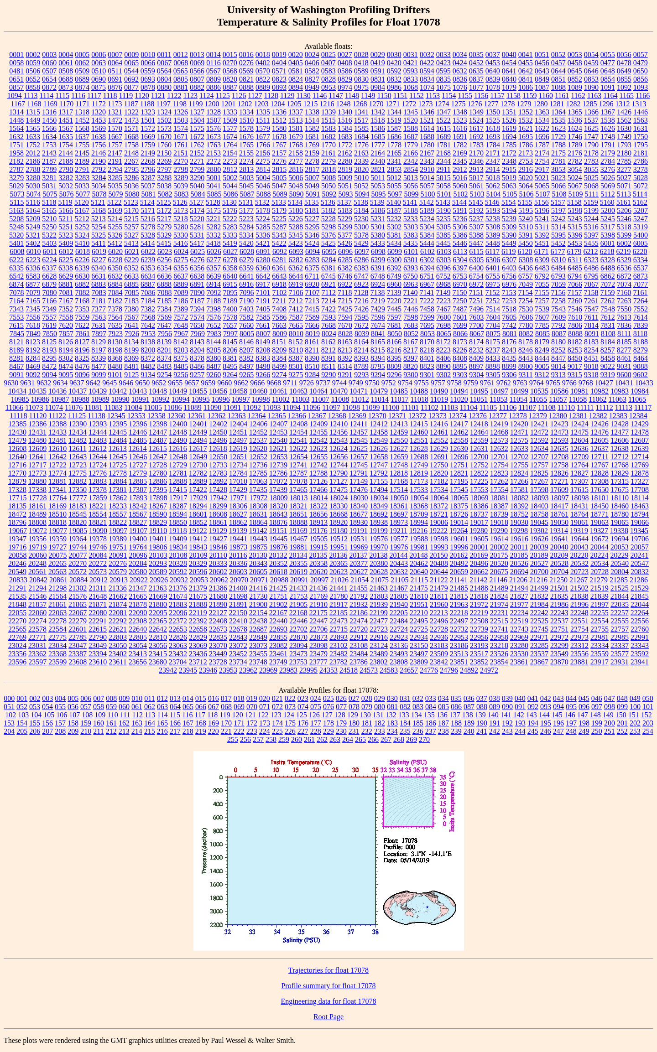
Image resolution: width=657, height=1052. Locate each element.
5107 (542, 194)
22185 (338, 613)
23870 (559, 662)
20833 (18, 580)
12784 (238, 473)
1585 (361, 128)
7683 (410, 325)
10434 (17, 391)
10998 (261, 399)
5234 (427, 219)
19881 (298, 547)
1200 (211, 104)
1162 (578, 95)
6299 (377, 260)
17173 (419, 481)
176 (302, 723)
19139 (238, 530)
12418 (479, 424)
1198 (179, 104)
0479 (640, 63)
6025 (197, 251)
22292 (118, 621)
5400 (640, 235)
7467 (443, 309)
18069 (479, 498)
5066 (558, 186)
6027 (230, 251)
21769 (318, 596)
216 (162, 731)
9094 (49, 374)
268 (398, 739)
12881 (57, 481)
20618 (278, 571)
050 (647, 698)
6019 (99, 251)
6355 (180, 268)
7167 (65, 301)
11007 (320, 399)
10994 (181, 399)
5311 (542, 227)
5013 (410, 177)
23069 (198, 645)
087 (469, 706)
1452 (82, 120)
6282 (295, 260)
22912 (358, 637)
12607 (640, 440)
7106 (296, 292)
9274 (279, 374)
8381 (230, 358)
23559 (599, 654)
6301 (410, 260)
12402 (218, 424)
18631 (258, 514)
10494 (459, 391)
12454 (298, 432)
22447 (318, 621)
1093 (640, 87)
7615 (16, 325)
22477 (379, 621)
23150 (419, 645)
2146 (98, 153)
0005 (82, 54)
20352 (278, 563)
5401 (16, 243)
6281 (279, 260)
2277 (295, 161)
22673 (218, 629)
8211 (312, 350)
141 (506, 715)
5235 (443, 219)
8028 (345, 333)
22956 (479, 637)
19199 (379, 530)
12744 (338, 465)
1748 (607, 136)
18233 (118, 506)
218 (187, 731)
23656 (138, 662)
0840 (509, 79)
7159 (607, 292)
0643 (542, 71)
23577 (619, 654)
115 (175, 715)
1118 (110, 95)
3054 (575, 169)
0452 (476, 63)
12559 (479, 440)
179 (341, 723)
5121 (98, 202)
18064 (439, 498)
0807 (197, 79)
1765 (246, 145)
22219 (479, 613)
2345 (460, 161)
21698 (238, 596)
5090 (296, 194)
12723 (77, 465)
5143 (443, 202)
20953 (199, 580)
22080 (98, 613)
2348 (509, 161)
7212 (295, 301)
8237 (492, 350)
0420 (394, 63)
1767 (279, 145)
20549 (17, 571)
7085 (132, 292)
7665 (295, 325)
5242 (558, 219)
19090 (98, 530)
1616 (460, 128)
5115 (17, 202)
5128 (213, 202)
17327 (640, 481)
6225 (65, 260)
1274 (441, 104)
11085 (153, 407)
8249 (542, 350)
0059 (33, 63)
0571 (279, 71)
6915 (230, 284)
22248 (579, 613)
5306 (460, 227)
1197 (163, 104)
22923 (399, 637)
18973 (399, 522)
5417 (197, 243)
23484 (358, 654)
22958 (499, 637)
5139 (377, 202)
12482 (77, 440)
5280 (180, 227)
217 (175, 731)
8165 (377, 342)
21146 (498, 580)
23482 (338, 654)
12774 (57, 473)
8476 (82, 366)
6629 (65, 276)
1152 (416, 95)
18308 (258, 506)
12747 (379, 465)
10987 (60, 399)
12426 (599, 424)
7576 (213, 317)
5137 (344, 202)
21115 (419, 580)
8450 (575, 358)
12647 (158, 457)
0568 (230, 71)
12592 (539, 440)
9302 (443, 374)
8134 (131, 342)
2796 (148, 169)
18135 (17, 506)
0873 (65, 87)
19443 (258, 539)
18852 (198, 522)
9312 (542, 374)
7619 (49, 325)
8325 (82, 358)
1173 (115, 104)
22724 (399, 629)
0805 (180, 79)
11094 (291, 407)
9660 (224, 383)
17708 (640, 489)
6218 (607, 251)
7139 (393, 292)
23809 (419, 662)
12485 (138, 440)
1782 (460, 145)
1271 (392, 104)
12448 (178, 432)
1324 (164, 112)
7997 (230, 333)
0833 (410, 79)
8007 (263, 333)
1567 (65, 128)
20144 (398, 555)
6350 (115, 268)
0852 (575, 79)
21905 (298, 604)
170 (226, 723)
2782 (575, 161)
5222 (230, 219)
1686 (394, 136)
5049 (312, 186)
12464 (479, 432)
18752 (519, 514)
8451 (591, 358)
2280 (345, 161)
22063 (57, 613)
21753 (298, 596)
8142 (180, 342)
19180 (338, 530)
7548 (607, 309)
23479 (318, 654)
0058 (16, 63)
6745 (328, 276)
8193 (49, 350)
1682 (328, 136)
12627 (399, 448)
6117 (492, 251)
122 (263, 715)
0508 (65, 71)
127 (327, 715)
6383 (361, 268)
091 (520, 706)
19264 (458, 530)
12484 (118, 440)
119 (224, 715)
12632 (499, 448)
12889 (198, 481)
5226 (295, 219)
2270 (180, 161)
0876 (115, 87)
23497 (419, 654)
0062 (82, 63)
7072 (607, 284)
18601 (198, 514)
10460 (258, 391)
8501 (295, 366)
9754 (405, 383)
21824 (499, 596)
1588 (410, 128)
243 (507, 731)
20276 (118, 563)
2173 (525, 153)
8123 (33, 342)
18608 (218, 514)
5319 (640, 227)
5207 (640, 210)
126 (314, 715)
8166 (394, 342)
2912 (460, 169)
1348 (460, 112)
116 (187, 715)
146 (569, 715)
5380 (377, 235)
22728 (439, 629)
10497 (499, 391)
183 (392, 723)
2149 (148, 153)
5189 (427, 210)
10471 (358, 391)
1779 (410, 145)
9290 (328, 374)
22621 (118, 629)
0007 (115, 54)
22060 (37, 613)
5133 (278, 202)
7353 (82, 309)
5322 (49, 235)
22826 (178, 637)
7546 (575, 309)
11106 (507, 407)
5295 (312, 227)
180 (354, 723)
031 (405, 698)
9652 (158, 383)
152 (646, 715)
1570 (115, 128)
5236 (460, 219)
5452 (558, 243)
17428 (218, 489)
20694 (519, 571)
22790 (98, 637)
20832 (640, 571)
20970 (239, 580)
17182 (439, 481)
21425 (278, 588)
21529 (640, 588)
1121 (158, 95)
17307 (579, 481)
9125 (131, 374)
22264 (640, 613)
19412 (198, 539)
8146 (246, 342)
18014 (319, 498)
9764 (536, 383)
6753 (460, 276)
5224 (263, 219)
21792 (358, 596)
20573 (98, 571)
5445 (443, 243)
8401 (427, 358)
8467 (16, 366)
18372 (439, 506)
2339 (361, 161)
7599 (427, 317)
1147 (335, 95)
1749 (624, 136)
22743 (519, 629)
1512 (279, 120)
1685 (377, 136)
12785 (258, 473)
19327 (599, 530)
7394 (197, 309)
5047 (279, 186)
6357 (213, 268)
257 (258, 739)
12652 (258, 457)
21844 (619, 596)
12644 (98, 457)
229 (328, 731)
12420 (519, 424)
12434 (77, 432)
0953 (328, 87)
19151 (278, 530)
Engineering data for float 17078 (328, 1001)
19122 (198, 530)
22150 (238, 613)
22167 (278, 613)
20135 (318, 555)
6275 (180, 260)
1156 (481, 95)
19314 (559, 530)
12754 (499, 465)
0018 (263, 54)
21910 (318, 604)
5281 (197, 227)
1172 (99, 104)
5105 (509, 194)
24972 (489, 670)
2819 (345, 169)
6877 (33, 284)
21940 (399, 604)
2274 (246, 161)
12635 (559, 448)
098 (609, 706)
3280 (33, 177)
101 (647, 706)
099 (622, 706)
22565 (17, 629)
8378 (197, 358)
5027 (624, 177)
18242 (138, 506)
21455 (358, 588)
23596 (17, 662)
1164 (610, 95)
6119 (508, 251)
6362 (295, 268)
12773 (37, 473)
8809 (394, 366)
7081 (66, 292)
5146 (492, 202)
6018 (82, 251)
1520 (410, 120)
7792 (558, 325)
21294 (37, 588)
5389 (492, 235)
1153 (433, 95)
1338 (312, 112)
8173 (460, 342)
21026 (339, 580)
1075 (443, 87)
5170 (131, 210)
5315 (575, 227)
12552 (439, 440)
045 (584, 698)
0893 (279, 87)
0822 (263, 79)
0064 (115, 63)
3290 (197, 177)
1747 (591, 136)
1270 (376, 104)
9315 (575, 374)
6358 (230, 268)
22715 (338, 629)
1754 (65, 145)
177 (315, 723)
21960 (439, 604)
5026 (607, 177)
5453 (575, 243)
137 (454, 715)
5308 (492, 227)
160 (98, 723)
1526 (509, 120)
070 (251, 706)
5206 (624, 210)
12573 (499, 440)
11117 (643, 407)
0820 (230, 79)
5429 (361, 243)
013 (175, 698)
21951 (419, 604)
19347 (17, 539)
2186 (33, 161)
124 (288, 715)
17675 (619, 489)
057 (85, 706)
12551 (419, 440)
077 (341, 706)
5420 (246, 243)
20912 (98, 580)
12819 (419, 473)
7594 (345, 317)
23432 (178, 654)
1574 (180, 128)
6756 (509, 276)
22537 (559, 621)
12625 (358, 448)
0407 (328, 63)
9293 (361, 374)
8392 (345, 358)
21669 (158, 596)
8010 (296, 333)
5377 (345, 235)
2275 (263, 161)
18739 (499, 514)
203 (647, 723)
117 (200, 715)
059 (111, 706)
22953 (459, 637)
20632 (399, 571)
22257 (619, 613)
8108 (608, 333)
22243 (559, 613)
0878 (148, 87)
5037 (148, 186)
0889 (263, 87)
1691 (460, 136)
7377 (98, 309)
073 (290, 706)
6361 (279, 268)
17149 (358, 481)
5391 (525, 235)
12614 (138, 448)
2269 (164, 161)
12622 (298, 448)
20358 (318, 563)
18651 (298, 514)
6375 (312, 268)
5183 (345, 210)
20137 (358, 555)
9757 (438, 383)
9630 (11, 383)
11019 (439, 399)
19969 (358, 547)
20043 (579, 547)
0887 (230, 87)
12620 (258, 448)
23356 (17, 654)
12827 (579, 473)
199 (596, 723)
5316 (591, 227)
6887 (148, 284)
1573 (164, 128)
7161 (640, 292)
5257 (131, 227)
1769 (312, 145)
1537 (591, 120)
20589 (158, 571)
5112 (607, 194)
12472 (539, 432)
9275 (295, 374)
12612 (98, 448)
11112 (604, 407)
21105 (399, 580)
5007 (312, 177)
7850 (49, 333)
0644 (558, 71)
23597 (37, 662)
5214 (115, 219)
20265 (57, 563)
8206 (230, 350)
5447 (476, 243)
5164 (33, 210)
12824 (519, 473)
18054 (419, 498)
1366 (591, 112)
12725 (118, 465)
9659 (208, 383)
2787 (16, 169)
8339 (98, 358)
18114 (639, 498)
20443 (399, 563)
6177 (558, 251)
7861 (82, 333)
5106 (526, 194)
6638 (197, 276)
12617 (198, 448)
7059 (558, 284)
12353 (136, 416)
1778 (394, 145)
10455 (198, 391)
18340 (358, 506)
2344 (443, 161)
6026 (214, 251)
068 (226, 706)
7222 (427, 301)
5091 (312, 194)
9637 (76, 383)
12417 (459, 424)
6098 (378, 251)
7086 (148, 292)
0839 (492, 79)
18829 (158, 522)
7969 (197, 333)
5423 (295, 243)
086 (456, 706)
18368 (419, 506)
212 (111, 731)
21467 (399, 588)
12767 (599, 465)
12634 (539, 448)
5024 (575, 177)
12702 (519, 457)
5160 (607, 202)
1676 (246, 136)
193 (520, 723)
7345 (33, 309)
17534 (439, 489)
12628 (419, 448)
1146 (320, 95)
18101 (600, 498)
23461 (278, 654)
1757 (115, 145)
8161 (312, 342)
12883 (98, 481)
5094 (362, 194)
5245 (607, 219)
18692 (379, 514)
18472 (17, 514)
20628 (379, 571)
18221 (98, 506)
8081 (509, 333)
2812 (230, 169)
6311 (575, 260)
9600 (624, 374)
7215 (345, 301)
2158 (295, 153)
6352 (131, 268)
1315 (33, 112)
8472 (49, 366)
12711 (599, 457)
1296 (606, 104)
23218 (499, 645)
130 (365, 715)
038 (494, 698)
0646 (591, 71)
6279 (246, 260)
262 (322, 739)
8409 (476, 358)
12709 (579, 457)
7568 (148, 317)
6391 (377, 268)
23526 (499, 654)
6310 (558, 260)
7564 (115, 317)
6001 (607, 243)
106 (61, 715)
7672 (361, 325)
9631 (27, 383)
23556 (579, 654)
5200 (607, 210)
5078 (99, 194)
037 (481, 698)
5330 (180, 235)
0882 (197, 87)
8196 (82, 350)
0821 (246, 79)
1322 (131, 112)
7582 (246, 317)
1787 (542, 145)
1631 (640, 128)
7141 (426, 292)
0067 (164, 63)
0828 (328, 79)
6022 (148, 251)
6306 (492, 260)
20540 (619, 563)
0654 (49, 79)
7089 (181, 292)
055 (60, 706)
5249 (33, 227)
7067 (591, 284)
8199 (131, 350)
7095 (230, 292)
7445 (394, 309)
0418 (361, 63)
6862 (607, 276)
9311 (525, 374)
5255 (115, 227)
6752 (443, 276)
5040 (197, 186)
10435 (37, 391)
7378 (115, 309)
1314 (16, 112)
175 (290, 723)
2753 (525, 161)
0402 (263, 63)
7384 (164, 309)
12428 (619, 424)
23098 (318, 645)
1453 (98, 120)
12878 (640, 473)
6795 (591, 276)
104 (36, 715)
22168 (298, 613)
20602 (218, 571)
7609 (558, 317)
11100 (390, 407)
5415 (164, 243)
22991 (640, 637)
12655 (318, 457)
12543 (338, 440)
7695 (427, 325)
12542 (318, 440)
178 (328, 723)
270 (424, 739)
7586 (279, 317)
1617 (476, 128)
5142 (426, 202)
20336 (238, 563)
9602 (640, 374)
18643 (278, 514)
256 (245, 739)
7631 (98, 325)
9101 (115, 374)
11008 (340, 399)
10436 (57, 391)
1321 (115, 112)
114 (162, 715)
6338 (65, 268)
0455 (525, 63)
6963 (410, 284)
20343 (258, 563)
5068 (591, 186)
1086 (525, 87)
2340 (377, 161)
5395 (558, 235)
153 (9, 723)
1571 (131, 128)
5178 (263, 210)
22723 (379, 629)
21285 (619, 580)
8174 (476, 342)
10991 (140, 399)
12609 (37, 448)
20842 (38, 580)
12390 (77, 424)
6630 (82, 276)
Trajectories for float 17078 (328, 970)
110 (112, 715)
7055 (542, 284)
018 (239, 698)
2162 (345, 153)
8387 (295, 358)
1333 (230, 112)
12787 (298, 473)
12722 (57, 465)
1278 (507, 104)
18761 (559, 514)
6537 (640, 268)
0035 (476, 54)
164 (149, 723)
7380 (131, 309)
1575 (197, 128)
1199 (195, 104)
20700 (539, 571)
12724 (98, 465)
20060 (38, 555)
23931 (619, 662)
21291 (17, 588)
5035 (115, 186)
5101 (444, 194)
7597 (394, 317)
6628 (49, 276)
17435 (258, 489)
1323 (148, 112)
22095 (158, 613)
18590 (158, 514)
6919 (295, 284)
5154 (508, 202)
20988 (279, 580)
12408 (298, 424)
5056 (410, 186)
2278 (312, 161)
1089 (575, 87)
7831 (607, 325)
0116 (213, 63)
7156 (558, 292)
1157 (497, 95)
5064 (525, 186)
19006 (439, 522)
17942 (218, 498)
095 (571, 706)
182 (379, 723)
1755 (82, 145)
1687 (410, 136)
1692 (476, 136)
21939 (379, 604)
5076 (66, 194)
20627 (358, 571)
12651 (238, 457)
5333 (230, 235)
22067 (77, 613)
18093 (540, 498)
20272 (98, 563)
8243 (509, 350)
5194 (509, 210)
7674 (377, 325)
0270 (230, 63)
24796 (449, 670)
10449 (178, 391)
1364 (558, 112)
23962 (248, 670)
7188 (213, 301)
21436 (318, 588)
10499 (519, 391)
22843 (238, 637)
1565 (33, 128)
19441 (238, 539)
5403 (49, 243)
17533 (419, 489)
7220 (394, 301)
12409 (318, 424)
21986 (559, 604)
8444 (542, 358)
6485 (575, 268)
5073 (17, 194)
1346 (427, 112)
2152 (197, 153)
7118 (345, 292)
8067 (476, 333)
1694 (509, 136)
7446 (410, 309)
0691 (115, 79)
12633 (519, 448)
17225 (479, 481)
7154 (525, 292)
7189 (230, 301)
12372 (417, 416)
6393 (410, 268)
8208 (263, 350)
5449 (509, 243)
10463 (298, 391)
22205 (399, 613)
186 (430, 723)
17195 (459, 481)
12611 (77, 448)
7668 (328, 325)
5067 (575, 186)
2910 (427, 169)
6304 (460, 260)
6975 (492, 284)
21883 (178, 604)
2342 (410, 161)
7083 (99, 292)
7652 (213, 325)
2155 (246, 153)
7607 (542, 317)
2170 (476, 153)
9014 (558, 366)
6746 (345, 276)
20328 (178, 563)
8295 (49, 358)
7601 (460, 317)
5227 (312, 219)
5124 (147, 202)
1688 (427, 136)
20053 (619, 547)
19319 (579, 530)
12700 (479, 457)
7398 (213, 309)
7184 (148, 301)
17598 (539, 489)
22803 (118, 637)
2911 (443, 169)
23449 (218, 654)
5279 (164, 227)
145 (557, 715)
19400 (138, 539)
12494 (198, 440)
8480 (115, 366)
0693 (148, 79)
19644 (579, 539)
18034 (379, 498)
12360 (176, 416)
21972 (479, 604)
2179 (607, 153)
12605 (599, 440)
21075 (379, 580)
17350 (77, 489)
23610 (98, 662)
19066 (640, 522)
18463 (640, 506)
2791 (82, 169)
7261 (591, 301)
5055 (394, 186)
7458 (427, 309)
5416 (180, 243)
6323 (591, 260)
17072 (278, 481)
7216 (361, 301)
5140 (393, 202)
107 (74, 715)
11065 (637, 399)
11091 (232, 407)
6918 (279, 284)
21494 (519, 588)
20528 (559, 563)
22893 (338, 637)
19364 (77, 539)
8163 (345, 342)
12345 (116, 416)
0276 (246, 63)
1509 (230, 120)
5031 (49, 186)
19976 (399, 547)
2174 (542, 153)
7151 (476, 292)
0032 (427, 54)
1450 (49, 120)
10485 (399, 391)
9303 (460, 374)
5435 (410, 243)
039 (507, 698)
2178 (591, 153)
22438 (258, 621)
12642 (57, 457)
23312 (579, 645)
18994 (419, 522)
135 (429, 715)
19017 (479, 522)
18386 (479, 506)
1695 (525, 136)
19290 (499, 530)
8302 (65, 358)
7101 (263, 292)
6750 (410, 276)
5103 (476, 194)
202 (635, 723)
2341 (394, 161)
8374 (164, 358)
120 (237, 715)
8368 (115, 358)
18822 (118, 522)
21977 (519, 604)
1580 (279, 128)
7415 (312, 309)
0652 (33, 79)
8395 (394, 358)
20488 (439, 563)
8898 (492, 366)
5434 (394, 243)
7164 (16, 301)
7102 (279, 292)
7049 (525, 284)
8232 (476, 350)
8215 (377, 350)
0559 (148, 71)
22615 (98, 629)
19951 (338, 547)
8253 (575, 350)
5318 (624, 227)
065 (187, 706)
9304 (476, 374)
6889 (180, 284)
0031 (410, 54)
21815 (459, 596)
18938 (379, 522)
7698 (443, 325)
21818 (479, 596)
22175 (318, 613)
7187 (197, 301)
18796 (17, 522)
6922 (345, 284)
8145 (230, 342)
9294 (377, 374)
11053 (498, 399)
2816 (295, 169)
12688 (419, 457)
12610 (57, 448)
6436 (525, 268)
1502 (164, 120)
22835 (218, 637)
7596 (377, 317)
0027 (345, 54)
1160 (546, 95)
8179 (542, 342)
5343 (279, 235)
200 (609, 723)
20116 (238, 555)
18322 (318, 506)
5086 (230, 194)
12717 (37, 465)
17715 (18, 498)
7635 (115, 325)
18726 (459, 514)
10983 (619, 391)
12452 (258, 432)
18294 (198, 506)
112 (137, 715)
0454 (509, 63)
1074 (427, 87)
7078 (17, 292)
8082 (526, 333)
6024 (181, 251)
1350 (492, 112)
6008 (17, 251)
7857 (66, 333)
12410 (338, 424)
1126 (239, 95)
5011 (377, 177)
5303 (410, 227)
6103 (444, 251)
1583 (328, 128)
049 (635, 698)
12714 (640, 457)
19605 (479, 539)
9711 (290, 383)
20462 (419, 563)
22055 (17, 613)
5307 (476, 227)
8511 (328, 366)
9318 (591, 374)
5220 (197, 219)
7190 (246, 301)
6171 (541, 251)
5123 (131, 202)
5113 (624, 194)
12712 (619, 457)
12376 (478, 416)
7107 (312, 292)
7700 (476, 325)
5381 (394, 235)
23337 (619, 645)
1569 (98, 128)
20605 (258, 571)
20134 (298, 555)
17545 (459, 489)
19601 (459, 539)
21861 (57, 604)
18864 (258, 522)
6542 (16, 276)
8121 (16, 342)
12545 (358, 440)
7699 (460, 325)
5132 (262, 202)
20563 (57, 571)
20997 (319, 580)
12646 (138, 457)
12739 (278, 465)
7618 (33, 325)
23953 (228, 670)
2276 (279, 161)
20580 (138, 571)
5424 (312, 243)
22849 (258, 637)
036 (469, 698)
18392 (519, 506)
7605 (509, 317)
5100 (427, 194)
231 (354, 731)
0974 (345, 87)
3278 (640, 169)
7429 (377, 309)
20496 (479, 563)
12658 (379, 457)
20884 (78, 580)
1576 (213, 128)
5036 (131, 186)
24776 (429, 670)
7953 (148, 333)
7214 (328, 301)
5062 (492, 186)
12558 (459, 440)
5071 (624, 186)
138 (467, 715)
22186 (358, 613)
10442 (118, 391)
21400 (238, 588)
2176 (575, 153)
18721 (439, 514)
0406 (312, 63)
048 (622, 698)
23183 (439, 645)
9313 (558, 374)
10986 (40, 399)
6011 (49, 251)
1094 (14, 95)
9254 (164, 374)
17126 (318, 481)
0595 (443, 71)
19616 (519, 539)
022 (290, 698)
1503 (180, 120)
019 (251, 698)
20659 (459, 571)
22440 (278, 621)
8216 (394, 350)
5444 (427, 243)
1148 (352, 95)
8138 (148, 342)
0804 (164, 79)
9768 (586, 383)
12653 (278, 457)
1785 (509, 145)
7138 (377, 292)
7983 (214, 333)
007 (98, 698)
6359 (246, 268)
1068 (410, 87)
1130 (303, 95)
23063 (178, 645)
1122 (174, 95)
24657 (409, 670)
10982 (599, 391)
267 (386, 739)
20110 (218, 555)
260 (296, 739)
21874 (118, 604)
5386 (460, 235)
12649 (198, 457)
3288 (164, 177)
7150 (459, 292)
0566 (197, 71)
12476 (599, 432)
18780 (619, 514)
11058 (578, 399)
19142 (258, 530)
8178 (525, 342)
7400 (230, 309)
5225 (279, 219)
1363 (542, 112)
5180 (295, 210)
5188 (410, 210)
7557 (49, 317)
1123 (190, 95)
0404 (279, 63)
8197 (98, 350)
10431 (624, 383)
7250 (460, 301)
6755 (492, 276)
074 (302, 706)
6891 (197, 284)
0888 (246, 87)
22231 (499, 613)
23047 (77, 645)
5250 (49, 227)
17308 (599, 481)
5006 (295, 177)
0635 (476, 71)
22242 (539, 613)
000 (9, 698)
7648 (180, 325)
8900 (525, 366)
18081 (499, 498)
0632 (460, 71)
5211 (65, 219)
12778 (118, 473)
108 (87, 715)
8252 (558, 350)
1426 (624, 112)
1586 (377, 128)
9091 (16, 374)
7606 (525, 317)
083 (417, 706)
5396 (575, 235)
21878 (138, 604)
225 (277, 731)
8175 (492, 342)
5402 (33, 243)
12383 (618, 416)
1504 (197, 120)
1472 (115, 120)
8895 (460, 366)
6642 (263, 276)
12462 (459, 432)
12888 (178, 481)
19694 (619, 539)
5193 (492, 210)
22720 (358, 629)
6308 (525, 260)
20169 (478, 555)
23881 (579, 662)
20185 (519, 555)
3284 (98, 177)
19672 (599, 539)
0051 (542, 54)
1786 (525, 145)
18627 (238, 514)
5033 (82, 186)
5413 (131, 243)
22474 (358, 621)
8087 (559, 333)
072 (277, 706)
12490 (178, 440)
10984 (640, 391)
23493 (399, 654)
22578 (37, 629)
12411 (358, 424)
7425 (345, 309)
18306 (238, 506)
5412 (115, 243)
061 (136, 706)
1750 (640, 136)
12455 (318, 432)
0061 (65, 63)
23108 (358, 645)
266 (373, 739)
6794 (575, 276)
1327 (197, 112)
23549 (559, 654)
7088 (164, 292)
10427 (604, 383)
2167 (427, 153)
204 (9, 731)
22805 (138, 637)
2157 (279, 153)
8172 (443, 342)
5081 (148, 194)
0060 (49, 63)
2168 (443, 153)
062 (149, 706)
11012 (360, 399)
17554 (499, 489)
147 (582, 715)
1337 (295, 112)
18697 (399, 514)
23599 (57, 662)
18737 (479, 514)
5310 (525, 227)
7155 (541, 292)
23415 (158, 654)
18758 (539, 514)
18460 (619, 506)
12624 (338, 448)
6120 (525, 251)
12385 (17, 424)
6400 (476, 268)
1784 (492, 145)
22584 (57, 629)
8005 (247, 333)
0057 (640, 54)
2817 (312, 169)
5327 (131, 235)
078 (354, 706)
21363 (158, 588)
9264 (230, 374)
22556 (640, 621)
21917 (338, 604)
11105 (488, 407)
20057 (640, 547)
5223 (246, 219)
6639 (213, 276)
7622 (82, 325)
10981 (579, 391)
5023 (558, 177)
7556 (33, 317)
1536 (575, 120)
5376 (328, 235)
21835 (559, 596)
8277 (624, 350)
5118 (49, 202)
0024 (312, 54)
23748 (258, 662)
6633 (131, 276)
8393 (361, 358)
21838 (579, 596)
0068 (180, 63)
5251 (65, 227)
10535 (539, 391)
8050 (394, 333)
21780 (338, 596)
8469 (33, 366)
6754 (476, 276)
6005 (640, 243)
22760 (640, 629)
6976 (509, 284)
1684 (361, 136)
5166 (65, 210)
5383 (410, 235)
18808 (37, 522)
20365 (338, 563)
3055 (591, 169)
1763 (213, 145)
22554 (599, 621)
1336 (279, 112)
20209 (559, 555)
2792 (98, 169)
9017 (575, 366)
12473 (559, 432)
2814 (263, 169)
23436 (198, 654)
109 (99, 715)
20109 (198, 555)
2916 (525, 169)
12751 (459, 465)
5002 (230, 177)
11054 (518, 399)
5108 (559, 194)
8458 (607, 358)
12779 (138, 473)
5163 (16, 210)
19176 (318, 530)
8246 (525, 350)
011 (149, 698)
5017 (476, 177)
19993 (439, 547)
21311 (97, 588)
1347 (443, 112)
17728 (38, 498)
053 (34, 706)
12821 (459, 473)
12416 (439, 424)
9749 (356, 383)
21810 (419, 596)
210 (85, 731)
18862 (238, 522)
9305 (492, 374)
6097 (362, 251)
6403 (509, 268)
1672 (197, 136)
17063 (258, 481)
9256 (180, 374)
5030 (33, 186)
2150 (164, 153)
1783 (476, 145)
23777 (318, 662)
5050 (328, 186)
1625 (591, 128)
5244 (591, 219)
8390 (312, 358)
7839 (640, 325)
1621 (525, 128)
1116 (78, 95)
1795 (640, 145)
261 (309, 739)
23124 (379, 645)
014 (187, 698)
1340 (345, 112)
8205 (213, 350)
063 (162, 706)
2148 (131, 153)
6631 (98, 276)
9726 (306, 383)
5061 (476, 186)
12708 (559, 457)
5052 (361, 186)
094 (558, 706)
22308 (138, 621)
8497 (246, 366)
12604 (579, 440)
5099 (411, 194)
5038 (164, 186)
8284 (33, 358)
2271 (197, 161)
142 (518, 715)
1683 (345, 136)
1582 (312, 128)
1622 (542, 128)
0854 (607, 79)
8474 (65, 366)
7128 (361, 292)
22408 (218, 621)
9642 (93, 383)
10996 (221, 399)
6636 (164, 276)
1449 (33, 120)
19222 (438, 530)
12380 (558, 416)
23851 (459, 662)
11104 (469, 407)
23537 (539, 654)
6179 (574, 251)
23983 (288, 670)
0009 (131, 54)
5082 (164, 194)
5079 (115, 194)
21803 (379, 596)
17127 (338, 481)
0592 (394, 71)
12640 (17, 457)
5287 (279, 227)
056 (73, 706)
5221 (213, 219)
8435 (509, 358)
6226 (82, 260)
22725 (419, 629)
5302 (394, 227)
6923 (361, 284)
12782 (198, 473)
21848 (17, 604)
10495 (479, 391)
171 (239, 723)
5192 (476, 210)
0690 (98, 79)
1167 (18, 104)
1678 (279, 136)
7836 (624, 325)
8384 (279, 358)
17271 (559, 481)
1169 (50, 104)
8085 (542, 333)
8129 (98, 342)
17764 (58, 498)
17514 (399, 489)
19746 (98, 547)
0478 (624, 63)
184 (405, 723)
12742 (318, 465)
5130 (229, 202)
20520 (499, 563)
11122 (57, 416)
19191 (358, 530)
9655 (175, 383)
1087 (542, 87)
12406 (258, 424)
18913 (318, 522)
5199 (591, 210)
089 (494, 706)
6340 (98, 268)
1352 (525, 112)
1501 (148, 120)
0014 (213, 54)
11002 (281, 399)
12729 (178, 465)
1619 (509, 128)
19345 (639, 530)
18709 (419, 514)
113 (150, 715)
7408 (279, 309)
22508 (479, 621)
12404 (238, 424)
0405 (295, 63)
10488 (419, 391)
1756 (98, 145)
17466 (318, 489)
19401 (158, 539)
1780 (427, 145)
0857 (16, 87)
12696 (459, 457)
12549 (379, 440)
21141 (459, 580)
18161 (37, 506)
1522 (443, 120)
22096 (178, 613)
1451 (65, 120)
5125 (163, 202)
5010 (361, 177)
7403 (246, 309)
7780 (525, 325)
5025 (591, 177)
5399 (624, 235)
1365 (575, 112)
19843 (198, 547)
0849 (542, 79)
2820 (361, 169)
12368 (337, 416)
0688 (65, 79)
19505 (318, 539)
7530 (525, 309)
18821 (98, 522)
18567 (138, 514)
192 (507, 723)
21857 (37, 604)
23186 (459, 645)
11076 (74, 407)
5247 (640, 219)
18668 (338, 514)
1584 (345, 128)
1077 (476, 87)
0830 (361, 79)
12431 (37, 432)
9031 (624, 366)
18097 (560, 498)
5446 (460, 243)
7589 (312, 317)
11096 (311, 407)
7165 (33, 301)
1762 (197, 145)
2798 (180, 169)
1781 (443, 145)
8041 (378, 333)
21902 (278, 604)
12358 (156, 416)
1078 (492, 87)
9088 (640, 366)
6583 (33, 276)
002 (34, 698)
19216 (418, 530)
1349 (476, 112)
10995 (201, 399)
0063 (98, 63)
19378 (98, 539)
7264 (640, 301)
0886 (213, 87)
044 (571, 698)
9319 (607, 374)
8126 (65, 342)
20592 (178, 571)
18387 (499, 506)
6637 (180, 276)
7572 (180, 317)
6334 (640, 260)
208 (60, 731)
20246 (17, 563)
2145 (82, 153)
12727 (138, 465)
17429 (238, 489)
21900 (258, 604)
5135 (311, 202)
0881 (180, 87)
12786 (278, 473)
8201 (164, 350)
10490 (439, 391)
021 (277, 698)
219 (200, 731)
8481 (131, 366)
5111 (591, 194)
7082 (82, 292)
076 (328, 706)
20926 (159, 580)
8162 (328, 342)
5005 (279, 177)
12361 (197, 416)
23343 (640, 645)
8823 (427, 366)
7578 (230, 317)
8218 (427, 350)
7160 (623, 292)
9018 (591, 366)
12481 (57, 440)
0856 (640, 79)
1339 (328, 112)
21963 (459, 604)
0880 (164, 87)
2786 (640, 161)
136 (442, 715)
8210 (295, 350)
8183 (591, 342)
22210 (419, 613)
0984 (377, 87)
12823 (499, 473)
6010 (33, 251)
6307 (509, 260)
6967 (427, 284)
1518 (377, 120)
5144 (459, 202)
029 (379, 698)
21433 (298, 588)
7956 (164, 333)
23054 (138, 645)
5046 (263, 186)
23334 (599, 645)
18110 (620, 498)
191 (494, 723)
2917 (542, 169)
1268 (359, 104)
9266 (263, 374)
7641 (131, 325)
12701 (499, 457)
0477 (607, 63)
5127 (196, 202)
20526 (519, 563)
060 (124, 706)
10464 (318, 391)
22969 (519, 637)
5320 (16, 235)
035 (456, 698)
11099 (371, 407)
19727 (57, 547)
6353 (148, 268)
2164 (377, 153)
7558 (65, 317)
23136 (399, 645)
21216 (538, 580)
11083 (113, 407)
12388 (57, 424)
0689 (82, 79)
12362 (217, 416)
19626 (539, 539)
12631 (479, 448)
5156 (541, 202)
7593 (328, 317)
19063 (599, 522)
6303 (443, 260)
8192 (33, 350)
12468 (499, 432)
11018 (419, 399)
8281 (16, 358)
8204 (197, 350)
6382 (345, 268)
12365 (277, 416)
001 (21, 698)
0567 (213, 71)
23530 (519, 654)
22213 (439, 613)
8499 (279, 366)
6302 (427, 260)
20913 (119, 580)
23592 (640, 654)
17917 (178, 498)
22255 (599, 613)
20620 (318, 571)
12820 (439, 473)
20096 (138, 555)
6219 (623, 251)
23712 (198, 662)
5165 (49, 210)
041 (532, 698)
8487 (213, 366)
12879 (17, 481)
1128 (271, 95)
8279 (640, 350)
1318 (82, 112)
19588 (419, 539)
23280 (519, 645)
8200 (148, 350)
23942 (168, 670)
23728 (218, 662)
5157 (558, 202)
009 (124, 698)
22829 (198, 637)
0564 (164, 71)
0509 (82, 71)
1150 (384, 95)
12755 (519, 465)
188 (456, 723)
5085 (214, 194)
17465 (298, 489)
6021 (132, 251)
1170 (66, 104)
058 (98, 706)
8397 (410, 358)
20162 (458, 555)
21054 (359, 580)
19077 (58, 530)
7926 (132, 333)
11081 (93, 407)
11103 (449, 407)
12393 (98, 424)
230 (341, 731)
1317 (65, 112)
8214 (361, 350)
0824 (295, 79)
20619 (298, 571)
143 (531, 715)
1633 (33, 136)
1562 (624, 120)
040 (520, 698)
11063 (617, 399)
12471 (519, 432)
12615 (158, 448)
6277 (213, 260)
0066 (148, 63)
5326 (115, 235)
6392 (394, 268)
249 (584, 731)
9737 (323, 383)
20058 (18, 555)
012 (162, 698)
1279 (523, 104)
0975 (361, 87)
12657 (358, 457)
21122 (439, 580)
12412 (379, 424)
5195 (525, 210)
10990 (120, 399)
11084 (133, 407)
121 (250, 715)
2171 (492, 153)
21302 (77, 588)
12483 (98, 440)
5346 (312, 235)
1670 (164, 136)
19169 (298, 530)
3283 (82, 177)
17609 (559, 489)
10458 (238, 391)
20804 (619, 571)
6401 (492, 268)
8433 (492, 358)
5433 (377, 243)
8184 (607, 342)
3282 (65, 177)
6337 (49, 268)
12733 (218, 465)
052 (21, 706)
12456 (338, 432)
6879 (49, 284)
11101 (410, 407)
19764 (138, 547)
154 (21, 723)
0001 (16, 54)
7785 (542, 325)
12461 (439, 432)
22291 (98, 621)
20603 (238, 571)
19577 (399, 539)
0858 (33, 87)
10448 (158, 391)
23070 (218, 645)
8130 (115, 342)
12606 (619, 440)
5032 (65, 186)
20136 (338, 555)
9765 (553, 383)
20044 (599, 547)
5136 (328, 202)
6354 (164, 268)
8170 (427, 342)
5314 (558, 227)
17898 (158, 498)
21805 (399, 596)
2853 (394, 169)
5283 (230, 227)
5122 (114, 202)
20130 (258, 555)
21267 (578, 580)
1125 (222, 95)
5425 (328, 243)
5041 (213, 186)
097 (596, 706)
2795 (131, 169)
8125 (49, 342)
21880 (158, 604)
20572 (77, 571)
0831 (377, 79)
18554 (98, 514)
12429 (640, 424)
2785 (624, 161)
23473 (298, 654)
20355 (298, 563)
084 (430, 706)
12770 (17, 473)
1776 (361, 145)
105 (48, 715)
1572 (148, 128)
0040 (509, 54)
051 (9, 706)
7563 (98, 317)
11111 (585, 407)
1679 (295, 136)
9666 (257, 383)
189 (469, 723)
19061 (579, 522)
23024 (17, 645)
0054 (591, 54)
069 (239, 706)
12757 (539, 465)
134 (416, 715)
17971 (238, 498)
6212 (591, 251)
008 (111, 698)
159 (85, 723)
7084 (115, 292)
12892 (218, 481)
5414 (148, 243)
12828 (599, 473)
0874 (82, 87)
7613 (624, 317)
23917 (599, 662)
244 (520, 731)
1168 (34, 104)
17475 (338, 489)
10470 (338, 391)
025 (328, 698)
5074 (33, 194)
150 (620, 715)
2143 (49, 153)
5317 (607, 227)
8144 (213, 342)
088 (481, 706)
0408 (345, 63)
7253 (509, 301)
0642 (525, 71)
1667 (115, 136)
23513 (459, 654)
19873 (238, 547)
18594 (178, 514)
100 (635, 706)
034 (443, 698)
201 (622, 723)
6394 (427, 268)
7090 (197, 292)
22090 (138, 613)
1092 (624, 87)
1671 (180, 136)
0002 (33, 54)
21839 (599, 596)
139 (480, 715)
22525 (539, 621)
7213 (312, 301)
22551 (579, 621)
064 (175, 706)
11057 (558, 399)
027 (354, 698)
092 (532, 706)
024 (315, 698)
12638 (619, 448)
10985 (20, 399)
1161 (562, 95)
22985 (619, 637)
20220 (579, 555)
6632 (115, 276)
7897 (99, 333)
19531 (358, 539)
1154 (449, 95)
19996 (459, 547)
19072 (38, 530)
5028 (640, 177)
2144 (65, 153)
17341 (57, 489)
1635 (65, 136)
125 (301, 715)
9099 (98, 374)
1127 (255, 95)
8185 (624, 342)
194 (532, 723)
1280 (540, 104)
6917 (263, 284)
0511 (115, 71)
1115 (62, 95)
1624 (575, 128)
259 (283, 739)
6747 (361, 276)
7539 (542, 309)
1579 (263, 128)
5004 (263, 177)
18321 (298, 506)
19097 (118, 530)
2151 (180, 153)
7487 (460, 309)
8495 (230, 366)
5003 (246, 177)
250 (596, 731)
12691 (439, 457)
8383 (263, 358)
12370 (377, 416)
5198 (575, 210)
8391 (328, 358)
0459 (591, 63)
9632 (43, 383)
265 (360, 739)
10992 (160, 399)
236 (417, 731)
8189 (16, 350)
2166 (410, 153)
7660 (246, 325)
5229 (345, 219)
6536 (624, 268)
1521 (427, 120)
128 (339, 715)
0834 (427, 79)
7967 (181, 333)
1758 (131, 145)
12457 (358, 432)
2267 (131, 161)
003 (47, 698)
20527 (539, 563)
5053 (377, 186)
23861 (519, 662)
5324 (82, 235)
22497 (459, 621)
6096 (345, 251)
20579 (118, 571)
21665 (138, 596)
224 (264, 731)
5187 (394, 210)
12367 (317, 416)
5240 (525, 219)
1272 (409, 104)
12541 (298, 440)
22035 (619, 604)
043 (558, 698)
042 (545, 698)
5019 (509, 177)
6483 (542, 268)
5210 (49, 219)
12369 (357, 416)
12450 (218, 432)
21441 (338, 588)
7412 (295, 309)
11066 (14, 407)
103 (23, 715)
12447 (158, 432)
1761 (180, 145)
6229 (131, 260)
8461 (624, 358)
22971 (539, 637)
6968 (443, 284)
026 (341, 698)
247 (558, 731)
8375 (180, 358)
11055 (538, 399)
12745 (358, 465)
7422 (328, 309)
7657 (230, 325)
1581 (295, 128)
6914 (213, 284)
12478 (640, 432)
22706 (318, 629)
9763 (520, 383)
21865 (77, 604)
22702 (298, 629)
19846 (218, 547)
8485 (180, 366)
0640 (492, 71)
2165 (394, 153)
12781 (178, 473)
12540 (278, 440)
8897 (476, 366)
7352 (65, 309)
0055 (607, 54)
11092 (252, 407)
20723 (579, 571)
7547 (591, 309)
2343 (427, 161)
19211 (398, 530)
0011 (164, 54)
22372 (178, 621)
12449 (198, 432)
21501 (559, 588)
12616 (178, 448)
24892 (469, 670)
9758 (454, 383)
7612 (607, 317)
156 (47, 723)
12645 (118, 457)
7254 (525, 301)
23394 (98, 654)
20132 (278, 555)
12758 (559, 465)
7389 (180, 309)
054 (47, 706)
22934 (419, 637)
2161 (328, 153)
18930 (358, 522)
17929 (198, 498)
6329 (624, 260)
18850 (178, 522)
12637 (599, 448)
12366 (297, 416)
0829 (345, 79)
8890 (443, 366)
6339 (82, 268)
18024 (339, 498)
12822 (479, 473)
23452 (238, 654)
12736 (258, 465)
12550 (399, 440)
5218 (180, 219)
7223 (443, 301)
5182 (328, 210)
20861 (58, 580)
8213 (345, 350)
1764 (230, 145)
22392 (198, 621)
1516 (345, 120)
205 (21, 731)
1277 (491, 104)
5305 (443, 227)
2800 (213, 169)
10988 (80, 399)
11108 (547, 407)
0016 (246, 54)
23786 (358, 662)
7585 (263, 317)
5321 (33, 235)
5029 (16, 186)
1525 (492, 120)
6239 (148, 260)
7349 (49, 309)
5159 (591, 202)
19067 (18, 530)
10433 (644, 383)
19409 (178, 539)
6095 (329, 251)
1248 (343, 104)
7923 (115, 333)
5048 (295, 186)
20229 (619, 555)
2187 (49, 161)
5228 (328, 219)
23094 (298, 645)
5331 (197, 235)
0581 (295, 71)
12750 (439, 465)
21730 (258, 596)
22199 (379, 613)
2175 (558, 153)
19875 (258, 547)
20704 (559, 571)
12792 (379, 473)
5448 (492, 243)
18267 (158, 506)
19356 (37, 539)
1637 (82, 136)
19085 (78, 530)
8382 (246, 358)
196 (558, 723)
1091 (607, 87)
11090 (212, 407)
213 (124, 731)
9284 (312, 374)
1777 (377, 145)
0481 (16, 71)
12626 (379, 448)
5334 (246, 235)
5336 (263, 235)
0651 (16, 79)
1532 (525, 120)
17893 (138, 498)
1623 (558, 128)
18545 (77, 514)
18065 (459, 498)
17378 (98, 489)
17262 (499, 481)
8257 (607, 350)
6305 (476, 260)
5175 (213, 210)
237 (430, 731)
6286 (361, 260)
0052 (558, 54)
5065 (542, 186)
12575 (519, 440)
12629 (439, 448)
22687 (258, 629)
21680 (218, 596)
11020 (459, 399)
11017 (399, 399)
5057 (427, 186)
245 (532, 731)
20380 (379, 563)
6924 (377, 284)
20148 (418, 555)
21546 (37, 596)
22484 (399, 621)
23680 (158, 662)
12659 (399, 457)
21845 (640, 596)
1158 (513, 95)
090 (507, 706)
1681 (312, 136)
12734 (238, 465)
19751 (118, 547)
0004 (65, 54)
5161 (623, 202)
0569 (246, 71)
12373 (437, 416)
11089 (192, 407)
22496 (439, 621)
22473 (338, 621)
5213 (98, 219)
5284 (246, 227)
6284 (328, 260)
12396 (138, 424)
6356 (197, 268)
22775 (57, 637)
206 (34, 731)
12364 (257, 416)
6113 (460, 251)
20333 (218, 563)
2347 (492, 161)
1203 (261, 104)
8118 (640, 333)
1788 (558, 145)
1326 (180, 112)
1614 (427, 128)
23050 (118, 645)
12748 (399, 465)
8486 (197, 366)
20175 (499, 555)
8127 (82, 342)
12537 (258, 440)
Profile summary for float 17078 (328, 986)
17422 (198, 489)
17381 (118, 489)
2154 (230, 153)
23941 (640, 662)
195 (545, 723)
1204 (277, 104)
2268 (148, 161)
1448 (16, 120)
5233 (410, 219)
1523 (460, 120)
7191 (263, 301)
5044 (230, 186)
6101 (411, 251)
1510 (246, 120)
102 (10, 715)
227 (302, 731)
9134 (148, 374)
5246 (624, 219)
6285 (345, 260)
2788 (33, 169)
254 (647, 731)
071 (264, 706)
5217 (164, 219)
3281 (49, 177)
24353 (328, 670)
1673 (213, 136)
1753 (49, 145)
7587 (295, 317)
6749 (394, 276)
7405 (263, 309)
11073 (34, 407)
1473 (131, 120)
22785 (77, 637)
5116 (33, 202)
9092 (33, 374)
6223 (33, 260)
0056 (624, 54)
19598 (439, 539)
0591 (377, 71)
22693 (278, 629)
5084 (197, 194)
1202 (244, 104)
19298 (519, 530)
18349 (379, 506)
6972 (476, 284)
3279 (16, 177)
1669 (148, 136)
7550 (624, 309)
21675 (198, 596)
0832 (394, 79)
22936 (439, 637)
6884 (115, 284)
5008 (328, 177)
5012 (394, 177)
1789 (575, 145)
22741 (499, 629)
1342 (377, 112)
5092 (329, 194)
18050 (399, 498)
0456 (542, 63)
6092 (279, 251)
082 (405, 706)
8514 (345, 366)
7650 (197, 325)
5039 (180, 186)
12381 (578, 416)
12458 (379, 432)
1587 (394, 128)
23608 (77, 662)
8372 (148, 358)
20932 (179, 580)
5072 (640, 186)
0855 (624, 79)
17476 (358, 489)
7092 (214, 292)
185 (417, 723)
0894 (295, 87)
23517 (479, 654)
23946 (208, 670)
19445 (278, 539)
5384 (427, 235)
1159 (529, 95)
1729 (558, 136)
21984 (539, 604)
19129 (218, 530)
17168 (399, 481)
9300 (410, 374)
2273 (230, 161)
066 (200, 706)
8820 (410, 366)
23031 (37, 645)
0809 (213, 79)
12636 (579, 448)
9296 (394, 374)
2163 (361, 153)
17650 (599, 489)
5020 (525, 177)
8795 (377, 366)
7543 (558, 309)
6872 (624, 276)
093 (545, 706)
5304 (427, 227)
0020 (295, 54)
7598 (410, 317)
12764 (579, 465)
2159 (312, 153)
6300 (394, 260)
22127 (218, 613)
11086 (173, 407)
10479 (379, 391)
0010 (148, 54)
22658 (198, 629)
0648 (607, 71)
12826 (559, 473)
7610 (575, 317)
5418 (213, 243)
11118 (18, 416)
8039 (362, 333)
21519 (599, 588)
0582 (312, 71)
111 (125, 715)
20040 (559, 547)
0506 (33, 71)
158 (73, 723)
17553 (479, 489)
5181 (312, 210)
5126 (180, 202)
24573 (369, 670)
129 (352, 715)
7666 (312, 325)
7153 (508, 292)
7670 (345, 325)
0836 (460, 79)
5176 (230, 210)
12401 (198, 424)
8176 (509, 342)
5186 (377, 210)
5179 (279, 210)
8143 (197, 342)
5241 (542, 219)
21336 (118, 588)
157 (60, 723)
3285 (115, 177)
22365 (158, 621)
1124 (206, 95)
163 (136, 723)
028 (366, 698)
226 (290, 731)
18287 (178, 506)
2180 (624, 153)
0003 (49, 54)
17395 (158, 489)
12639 (640, 448)
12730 (198, 465)
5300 (361, 227)
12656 (338, 457)
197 (571, 723)
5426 (345, 243)
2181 (640, 153)
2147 (115, 153)
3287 (148, 177)
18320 (278, 506)
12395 (118, 424)
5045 (246, 186)
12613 (118, 448)
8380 (213, 358)
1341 (361, 112)
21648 (98, 596)
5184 (361, 210)
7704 (492, 325)
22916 (379, 637)
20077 (78, 555)
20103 (158, 555)
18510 (57, 514)
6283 (312, 260)
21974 (499, 604)
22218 (459, 613)
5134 (295, 202)
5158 (574, 202)
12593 (559, 440)
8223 (443, 350)
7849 (33, 333)
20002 (499, 547)
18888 (298, 522)
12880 (37, 481)
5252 (82, 227)
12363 (237, 416)
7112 (329, 292)
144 (544, 715)
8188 (640, 342)
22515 (499, 621)
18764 (579, 514)
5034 (98, 186)
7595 (361, 317)
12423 (559, 424)
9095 (65, 374)
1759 (148, 145)
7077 (640, 284)
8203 (180, 350)
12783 (218, 473)
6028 (247, 251)
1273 (425, 104)
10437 (77, 391)
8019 (312, 333)
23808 (399, 662)
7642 (148, 325)
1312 (622, 104)
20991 (299, 580)
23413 (138, 654)
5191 (460, 210)
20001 (479, 547)
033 (430, 698)
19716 (17, 547)
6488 (607, 268)
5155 (525, 202)
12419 (499, 424)
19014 (459, 522)
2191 (115, 161)
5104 (493, 194)
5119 (65, 202)
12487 (158, 440)
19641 (559, 539)
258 (271, 739)
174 (277, 723)
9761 (487, 383)
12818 (399, 473)
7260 (575, 301)
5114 (640, 194)
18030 (359, 498)
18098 (580, 498)
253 (635, 731)
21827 (519, 596)
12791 (358, 473)
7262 (607, 301)
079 (366, 706)
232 (366, 731)
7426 (361, 309)
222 (239, 731)
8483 (164, 366)
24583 (389, 670)
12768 (619, 465)
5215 (131, 219)
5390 (509, 235)
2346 (476, 161)
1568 (82, 128)
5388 (476, 235)
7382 (148, 309)
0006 (98, 54)
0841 (525, 79)
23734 (238, 662)
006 (85, 698)
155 (34, 723)
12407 (278, 424)
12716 (17, 465)
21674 (178, 596)
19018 (499, 522)
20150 (438, 555)
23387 (77, 654)
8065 (444, 333)
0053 (575, 54)
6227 (98, 260)
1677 (263, 136)
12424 (579, 424)
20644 (439, 571)
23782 (338, 662)
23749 (278, 662)
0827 (312, 79)
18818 (57, 522)
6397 (460, 268)
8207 (246, 350)
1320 (98, 112)
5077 (82, 194)
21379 (198, 588)
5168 (98, 210)
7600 (443, 317)
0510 (98, 71)
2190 (98, 161)
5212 (82, 219)
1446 (640, 112)
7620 (65, 325)
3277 (624, 169)
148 (595, 715)
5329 (164, 235)
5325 (98, 235)
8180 (558, 342)
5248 (16, 227)
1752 (33, 145)
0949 (312, 87)
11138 (96, 416)
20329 (198, 563)
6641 (246, 276)
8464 (640, 358)
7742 (509, 325)
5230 (361, 219)
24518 (348, 670)
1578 (246, 128)
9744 (339, 383)
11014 (380, 399)
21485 (459, 588)
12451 (238, 432)
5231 (377, 219)
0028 (361, 54)
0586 (345, 71)
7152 (492, 292)
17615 (579, 489)
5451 (542, 243)
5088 (263, 194)
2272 (213, 161)
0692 (131, 79)
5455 (591, 243)
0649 (624, 71)
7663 (279, 325)
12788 (318, 473)
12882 (77, 481)
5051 (345, 186)
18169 (57, 506)
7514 (492, 309)
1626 (607, 128)
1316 (49, 112)
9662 (241, 383)
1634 (49, 136)
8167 (410, 342)
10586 (559, 391)
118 (212, 715)
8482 (148, 366)
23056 (158, 645)
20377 (358, 563)
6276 (197, 260)
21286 (639, 580)
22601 (77, 629)
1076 (460, 87)
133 (403, 715)
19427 (218, 539)
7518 (509, 309)
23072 (238, 645)
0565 (180, 71)
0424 (460, 63)
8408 (460, 358)
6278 (230, 260)
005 (73, 698)
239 (456, 731)
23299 (559, 645)
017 (226, 698)
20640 (419, 571)
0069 (197, 63)
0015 (230, 54)
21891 (238, 604)
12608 (17, 448)
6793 (558, 276)
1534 (542, 120)
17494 (379, 489)
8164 (361, 342)
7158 (591, 292)
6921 (328, 284)
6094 (312, 251)
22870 (298, 637)
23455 (258, 654)
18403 (539, 506)
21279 (598, 580)
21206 (518, 580)
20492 (459, 563)
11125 (77, 416)
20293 (158, 563)
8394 (377, 358)
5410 (82, 243)
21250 (558, 580)
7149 (443, 292)
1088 (558, 87)
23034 (57, 645)
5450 (525, 243)
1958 (16, 153)
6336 (33, 268)
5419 (230, 243)
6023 (164, 251)
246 (545, 731)
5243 (575, 219)
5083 (181, 194)
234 (392, 731)
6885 (131, 284)
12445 (118, 432)
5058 (443, 186)
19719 (37, 547)
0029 (377, 54)
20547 (640, 563)
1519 (394, 120)
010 (136, 698)
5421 (263, 243)
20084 (98, 555)
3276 (607, 169)
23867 (539, 662)
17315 (619, 481)
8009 (279, 333)
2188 (65, 161)
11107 (527, 407)
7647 (164, 325)
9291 (345, 374)
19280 (478, 530)
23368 (57, 654)
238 (443, 731)
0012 (180, 54)
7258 (558, 301)
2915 (509, 169)
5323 (65, 235)
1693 (492, 136)
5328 (148, 235)
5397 (591, 235)
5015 (443, 177)
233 (379, 731)
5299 (345, 227)
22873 (318, 637)
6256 (164, 260)
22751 (559, 629)
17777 (78, 498)
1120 (142, 95)
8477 (98, 366)
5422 (279, 243)
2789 (49, 169)
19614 (499, 539)
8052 (411, 333)
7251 (476, 301)
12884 (118, 481)
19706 (640, 539)
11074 (54, 407)
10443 (138, 391)
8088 (575, 333)
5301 (377, 227)
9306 (509, 374)
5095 (378, 194)
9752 (388, 383)
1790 (591, 145)
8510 (312, 366)
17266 (519, 481)
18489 (37, 514)
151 (633, 715)
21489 (499, 588)
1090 (591, 87)
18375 (459, 506)
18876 (278, 522)
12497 (238, 440)
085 (443, 706)
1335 (263, 112)
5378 (361, 235)
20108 (178, 555)
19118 (178, 530)
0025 (328, 54)
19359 (57, 539)
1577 (230, 128)
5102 (460, 194)
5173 (180, 210)
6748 (377, 276)
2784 (607, 161)
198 (584, 723)
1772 (345, 145)
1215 (310, 104)
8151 (279, 342)
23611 (117, 662)
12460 (419, 432)
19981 (419, 547)
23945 (188, 670)
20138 (378, 555)
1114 (46, 95)
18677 (358, 514)
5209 (33, 219)
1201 (228, 104)
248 (571, 731)
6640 (230, 276)
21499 (539, 588)
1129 (287, 95)
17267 (539, 481)
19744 (77, 547)
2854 (410, 169)
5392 (542, 235)
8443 (525, 358)
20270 (77, 563)
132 (391, 715)
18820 (77, 522)
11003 (300, 399)
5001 (213, 177)
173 (264, 723)
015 (200, 698)
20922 (139, 580)
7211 (279, 301)
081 (392, 706)
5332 (213, 235)
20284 (138, 563)
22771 (37, 637)
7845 (17, 333)
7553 (16, 317)
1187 (131, 104)
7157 (574, 292)
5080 (132, 194)
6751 (427, 276)
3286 (131, 177)
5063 (509, 186)
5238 (492, 219)
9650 (142, 383)
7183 (131, 301)
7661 (263, 325)
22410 (238, 621)
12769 (640, 465)
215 (149, 731)
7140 (410, 292)
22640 (138, 629)
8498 (263, 366)
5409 (65, 243)
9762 (503, 383)
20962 (219, 580)
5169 (115, 210)
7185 (164, 301)
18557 (118, 514)
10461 (278, 391)
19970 (379, 547)
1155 (465, 95)
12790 (338, 473)
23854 (499, 662)
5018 (492, 177)
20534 (599, 563)
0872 (49, 87)
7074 (624, 284)
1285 (589, 104)
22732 (459, 629)
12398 (158, 424)
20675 (499, 571)
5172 (164, 210)
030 (392, 698)
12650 (218, 457)
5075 (49, 194)
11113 (623, 407)
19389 (118, 539)
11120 (38, 416)
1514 (312, 120)
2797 (164, 169)
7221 (410, 301)
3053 (558, 169)
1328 (213, 112)
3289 (180, 177)
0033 (443, 54)
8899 (509, 366)
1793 (624, 145)
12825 (539, 473)
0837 (476, 79)
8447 (558, 358)
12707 (539, 457)
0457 (558, 63)
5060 (460, 186)
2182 (16, 161)
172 (251, 723)
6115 (476, 251)
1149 (368, 95)
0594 (427, 71)
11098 (351, 407)
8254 (591, 350)
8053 (427, 333)
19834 (178, 547)
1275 (458, 104)
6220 (640, 251)
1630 (624, 128)
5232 (394, 219)
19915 (318, 547)
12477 (619, 432)
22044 (640, 604)
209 (73, 731)
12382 (598, 416)
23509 (439, 654)
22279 (77, 621)
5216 (148, 219)
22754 (579, 629)
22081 (118, 613)
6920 (312, 284)
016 (213, 698)
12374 (457, 416)
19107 (138, 530)
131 (378, 715)
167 (187, 723)
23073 (258, 645)
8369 (131, 358)
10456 (218, 391)
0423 (443, 63)
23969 (268, 670)
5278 (148, 227)
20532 (579, 563)
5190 (443, 210)
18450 (599, 506)
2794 (115, 169)
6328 (607, 260)
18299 (218, 506)
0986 (394, 87)
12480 (37, 440)
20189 (539, 555)
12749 (419, 465)
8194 (65, 350)
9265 (246, 374)
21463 (379, 588)
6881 (65, 284)
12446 (138, 432)
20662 (479, 571)
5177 (246, 210)
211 (98, 731)
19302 (539, 530)
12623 (318, 448)
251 (609, 731)
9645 (109, 383)
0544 (131, 71)
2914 (492, 169)
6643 (279, 276)
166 (175, 723)
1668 (131, 136)
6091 (263, 251)
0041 (525, 54)
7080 (49, 292)
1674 (230, 136)
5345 (295, 235)
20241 (639, 555)
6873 (640, 276)
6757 (525, 276)
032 (417, 698)
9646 (126, 383)
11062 (597, 399)
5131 (246, 202)
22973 (579, 637)
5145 (476, 202)
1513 (295, 120)
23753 (298, 662)
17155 (379, 481)
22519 (519, 621)
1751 (16, 145)
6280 (263, 260)
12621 (278, 448)
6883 (98, 284)
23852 (479, 662)
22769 (17, 637)
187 (443, 723)
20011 (519, 547)
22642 (158, 629)
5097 (394, 194)
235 (405, 731)
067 (213, 706)
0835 (443, 79)
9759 (471, 383)
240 (469, 731)
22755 (599, 629)
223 (251, 731)
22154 (258, 613)
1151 (400, 95)
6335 (16, 268)
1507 (213, 120)
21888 (198, 604)
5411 (98, 243)
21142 (478, 580)
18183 (77, 506)
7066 (575, 284)
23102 (338, 645)
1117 (94, 95)
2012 (33, 153)
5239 (509, 219)
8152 (295, 342)
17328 (17, 489)
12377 (498, 416)
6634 (148, 276)
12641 (37, 457)
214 (136, 731)
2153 (213, 153)
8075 (493, 333)
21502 (579, 588)
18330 (338, 506)
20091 (118, 555)
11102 (429, 407)
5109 (575, 194)
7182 (115, 301)
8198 (115, 350)
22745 (539, 629)
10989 (100, 399)
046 (596, 698)
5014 (427, 177)
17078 (298, 481)
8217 (410, 350)
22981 (599, 637)
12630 (459, 448)
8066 (460, 333)
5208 (16, 219)
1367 (607, 112)
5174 (197, 210)
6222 (16, 260)
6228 (115, 260)
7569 (164, 317)
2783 (591, 161)
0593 (410, 71)
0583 (328, 71)
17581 (519, 489)
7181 (98, 301)
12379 (538, 416)
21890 (218, 604)
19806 (158, 547)
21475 (419, 588)
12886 (158, 481)
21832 (539, 596)
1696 (542, 136)
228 (315, 731)
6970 (460, 284)
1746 (575, 136)
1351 (509, 112)
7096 (247, 292)
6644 (295, 276)
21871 (98, 604)
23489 (379, 654)
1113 (31, 95)
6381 (328, 268)
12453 (278, 432)
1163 (594, 95)
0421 (410, 63)
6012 (66, 251)
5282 (213, 227)
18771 (599, 514)
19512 (338, 539)
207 (47, 731)
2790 (65, 169)
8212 (328, 350)
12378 (518, 416)
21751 (278, 596)
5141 (410, 202)
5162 (640, 202)
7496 (476, 309)
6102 (427, 251)
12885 (138, 481)
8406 (443, 358)
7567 (131, 317)
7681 (394, 325)
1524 (476, 120)
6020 (115, 251)
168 (200, 723)
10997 (241, 399)
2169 (460, 153)
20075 (58, 555)
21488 (479, 588)
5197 (558, 210)
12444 (98, 432)
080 (379, 706)
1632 (16, 136)
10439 (98, 391)
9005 (542, 366)
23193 (479, 645)
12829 (619, 473)
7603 (476, 317)
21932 (358, 604)
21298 (57, 588)
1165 (627, 95)
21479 (439, 588)
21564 (57, 596)
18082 (520, 498)
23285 (539, 645)
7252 (492, 301)
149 (608, 715)
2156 (263, 153)
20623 (338, 571)
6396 (443, 268)
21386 (218, 588)
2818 (328, 169)
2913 (476, 169)
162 (124, 723)
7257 (542, 301)
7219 (377, 301)
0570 (263, 71)
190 (481, 723)
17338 (37, 489)
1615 (443, 128)
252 (622, 731)
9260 (213, 374)
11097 (331, 407)
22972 (559, 637)
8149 (263, 342)
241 (481, 731)
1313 (638, 104)
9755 (421, 383)
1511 (263, 120)
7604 (492, 317)
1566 (49, 128)
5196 (542, 210)
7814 (591, 325)
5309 (509, 227)
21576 (77, 596)
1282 (573, 104)
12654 (298, 457)
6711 (312, 276)
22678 (238, 629)
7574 (197, 317)
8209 (279, 350)
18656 (318, 514)
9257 (197, 374)
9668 (273, 383)
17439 (278, 489)
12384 (638, 416)
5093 (345, 194)
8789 (361, 366)
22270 (17, 621)
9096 (82, 374)
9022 (607, 366)
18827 (138, 522)
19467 (298, 539)
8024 (329, 333)
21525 (619, 588)
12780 (158, 473)
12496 (218, 440)
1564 (16, 128)
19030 (519, 522)
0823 (279, 79)
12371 (397, 416)
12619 (238, 448)
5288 (295, 227)
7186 (180, 301)
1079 (509, 87)
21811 (439, 596)
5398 (607, 235)
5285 (263, 227)
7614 (640, 317)
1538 (607, 120)
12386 (37, 424)
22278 (57, 621)
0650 (640, 71)
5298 (328, 227)
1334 (246, 112)
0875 (98, 87)
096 (584, 706)
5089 (279, 194)
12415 (419, 424)
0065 (131, 63)
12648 (178, 457)
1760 (164, 145)
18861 (218, 522)
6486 (591, 268)
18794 (640, 514)
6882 (82, 284)
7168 (82, 301)
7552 (640, 309)
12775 (77, 473)
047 (609, 698)
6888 (164, 284)
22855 (278, 637)
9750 (372, 383)
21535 (17, 596)
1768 (295, 145)
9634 (60, 383)
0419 (377, 63)
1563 (640, 120)
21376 (178, 588)
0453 (492, 63)
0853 (591, 79)
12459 (399, 432)
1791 (607, 145)
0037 (492, 54)
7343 (16, 309)
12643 (77, 457)
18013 (299, 498)
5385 (443, 235)
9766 (569, 383)
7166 (49, 301)
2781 (558, 161)
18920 (338, 522)
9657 (191, 383)
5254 (98, 227)
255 (232, 739)
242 (494, 731)
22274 (37, 621)
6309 (542, 260)
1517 (361, 120)
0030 (394, 54)
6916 (246, 284)
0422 (427, 63)
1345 (410, 112)
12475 (579, 432)
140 (493, 715)
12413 (399, 424)
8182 (575, 342)
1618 (492, 128)
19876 (278, 547)
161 (111, 723)
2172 (509, 153)
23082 (278, 645)
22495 (419, 621)
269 (411, 739)
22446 (298, 621)
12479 (17, 440)
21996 (579, 604)
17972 (259, 498)
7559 (82, 317)
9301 (427, 374)
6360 (263, 268)
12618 (218, 448)
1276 (474, 104)
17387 (138, 489)
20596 (198, 571)
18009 (279, 498)
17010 (238, 481)
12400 (178, 424)
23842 (439, 662)
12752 (479, 465)
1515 (328, 120)
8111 (624, 333)
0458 (575, 63)
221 (226, 731)
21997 (599, 604)
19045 (539, 522)
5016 (460, 177)
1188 (147, 104)
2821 (377, 169)
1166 (643, 95)
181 (366, 723)
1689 (443, 136)
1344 (394, 112)
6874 (16, 284)
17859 (98, 498)
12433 (57, 432)
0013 (197, 54)
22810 (158, 637)
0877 (131, 87)
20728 (599, 571)
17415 (178, 489)
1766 (263, 145)
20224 (599, 555)
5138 (361, 202)
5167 (82, 210)
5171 (148, 210)
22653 (178, 629)
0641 (509, 71)
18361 (399, 506)
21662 (118, 596)
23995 (308, 670)
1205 (294, 104)
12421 (539, 424)
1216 (326, 104)
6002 (624, 243)
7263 (624, 301)
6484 (558, 268)
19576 (379, 539)
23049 (98, 645)
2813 (246, 169)
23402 (118, 654)
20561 (37, 571)
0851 (558, 79)
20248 (37, 563)
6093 (296, 251)
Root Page (328, 1017)
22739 (479, 629)
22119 (198, 613)
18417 (559, 506)
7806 (575, 325)
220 (213, 731)
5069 (607, 186)
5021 (542, 177)
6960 (394, 284)
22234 (519, 613)
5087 (247, 194)
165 (162, 723)
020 (264, 698)
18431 (579, 506)
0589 (361, 71)
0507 (49, 71)
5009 (345, 177)
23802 (379, 662)
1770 (328, 145)
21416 (258, 588)
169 (213, 723)
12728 (158, 465)
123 (276, 715)
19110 (158, 530)
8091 (591, 333)
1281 (556, 104)
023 (302, 698)
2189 (82, 161)
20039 (539, 547)
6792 (542, 276)
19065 (619, 522)
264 (347, 739)
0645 (575, 71)
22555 (619, 621)
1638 (98, 136)
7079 (33, 292)
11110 (566, 407)
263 (334, 739)
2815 (279, 169)
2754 (542, 161)
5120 (81, 202)
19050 (559, 522)
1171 (82, 104)
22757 (619, 629)
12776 (98, 473)
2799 (197, 169)
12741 (298, 465)
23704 (178, 662)
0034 (460, 54)
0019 (279, 54)
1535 (558, 120)
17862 (118, 498)
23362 (37, 654)
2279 (328, 161)
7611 (591, 317)
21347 (138, 588)
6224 (49, 260)
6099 (394, 251)
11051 (479, 399)
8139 (164, 342)
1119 (126, 95)
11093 (272, 407)
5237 (476, 219)
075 (315, 706)
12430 (17, 432)
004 (60, 698)
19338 (619, 530)
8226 (460, 350)
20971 (259, 580)
